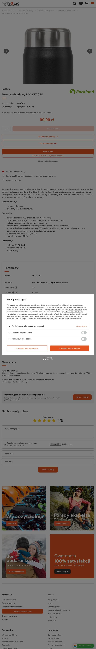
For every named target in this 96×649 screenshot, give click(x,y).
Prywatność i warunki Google (72, 312)
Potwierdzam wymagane (27, 348)
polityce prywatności (74, 310)
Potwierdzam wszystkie (69, 348)
